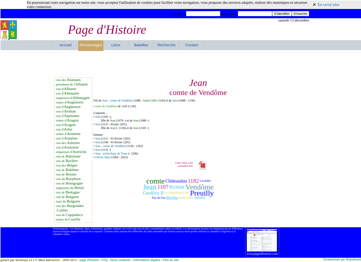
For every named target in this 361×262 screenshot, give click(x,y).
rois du (68, 179)
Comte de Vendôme (105, 106)
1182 (193, 181)
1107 (162, 187)
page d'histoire (89, 260)
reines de (68, 219)
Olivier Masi (102, 157)
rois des (68, 80)
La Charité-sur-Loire (176, 192)
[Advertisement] (181, 63)
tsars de (68, 201)
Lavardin (205, 180)
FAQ (105, 260)
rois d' (66, 89)
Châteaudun (176, 181)
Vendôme (199, 187)
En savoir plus (328, 4)
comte (155, 181)
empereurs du (70, 188)
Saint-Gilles (150, 100)
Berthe (172, 198)
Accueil (66, 45)
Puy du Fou (158, 198)
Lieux (115, 45)
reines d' (70, 102)
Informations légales (146, 260)
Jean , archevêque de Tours (111, 153)
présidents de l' (72, 84)
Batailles (141, 45)
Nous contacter (120, 260)
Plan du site (171, 260)
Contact (191, 45)
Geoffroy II (153, 193)
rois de (68, 156)
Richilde (177, 187)
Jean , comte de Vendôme (117, 100)
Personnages (91, 45)
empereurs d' (73, 98)
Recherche (166, 45)
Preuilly (202, 193)
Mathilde (199, 198)
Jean (175, 100)
